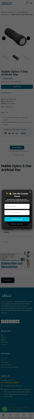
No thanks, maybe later (17, 224)
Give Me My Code (17, 219)
